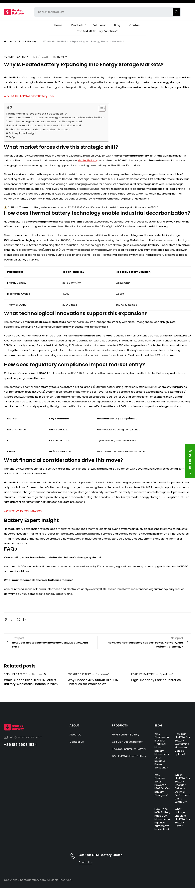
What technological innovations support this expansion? (45, 121)
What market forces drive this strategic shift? (37, 113)
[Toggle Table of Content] (100, 108)
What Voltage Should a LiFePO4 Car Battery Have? (182, 817)
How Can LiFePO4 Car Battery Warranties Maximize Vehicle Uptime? (182, 744)
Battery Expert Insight (23, 133)
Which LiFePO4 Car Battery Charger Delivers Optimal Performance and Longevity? (182, 788)
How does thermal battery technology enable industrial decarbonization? (57, 117)
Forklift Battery (28, 41)
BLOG (158, 725)
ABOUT (75, 725)
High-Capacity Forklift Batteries (156, 680)
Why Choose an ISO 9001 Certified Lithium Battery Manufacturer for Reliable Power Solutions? (161, 751)
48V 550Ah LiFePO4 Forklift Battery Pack (29, 96)
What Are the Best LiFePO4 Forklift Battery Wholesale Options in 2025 (31, 682)
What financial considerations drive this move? (39, 129)
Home (8, 41)
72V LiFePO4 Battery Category (23, 511)
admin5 (41, 674)
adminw (62, 57)
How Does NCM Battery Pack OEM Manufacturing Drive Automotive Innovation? (162, 819)
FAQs (12, 137)
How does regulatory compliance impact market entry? (45, 125)
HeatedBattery (87, 160)
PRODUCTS (120, 725)
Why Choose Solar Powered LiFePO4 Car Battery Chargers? (162, 785)
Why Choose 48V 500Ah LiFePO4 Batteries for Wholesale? (93, 682)
